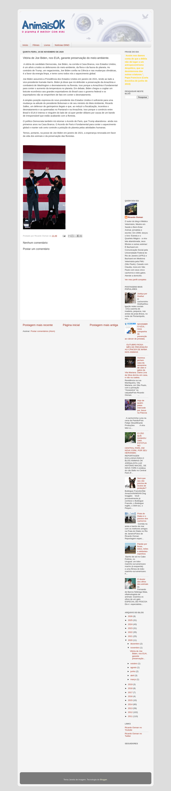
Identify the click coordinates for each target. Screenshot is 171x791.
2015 (130, 700)
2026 (130, 616)
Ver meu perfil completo (135, 279)
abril (132, 675)
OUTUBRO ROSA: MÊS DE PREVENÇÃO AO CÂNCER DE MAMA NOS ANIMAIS (136, 348)
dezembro (135, 644)
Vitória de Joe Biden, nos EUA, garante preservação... (138, 655)
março (133, 679)
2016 (130, 696)
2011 (130, 716)
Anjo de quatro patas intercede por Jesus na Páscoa (142, 406)
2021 (130, 636)
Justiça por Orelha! (142, 295)
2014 (130, 704)
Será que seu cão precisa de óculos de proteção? (142, 483)
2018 (130, 688)
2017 (130, 692)
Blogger (103, 779)
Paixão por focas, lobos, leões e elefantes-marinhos (142, 549)
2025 (130, 620)
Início (25, 45)
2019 (130, 684)
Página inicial (71, 325)
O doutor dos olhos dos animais (142, 581)
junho (133, 671)
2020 (130, 640)
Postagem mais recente (38, 325)
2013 (130, 708)
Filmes (36, 45)
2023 (130, 628)
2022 (130, 632)
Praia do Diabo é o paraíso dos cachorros (142, 517)
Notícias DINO (62, 45)
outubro (134, 663)
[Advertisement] (137, 148)
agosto (133, 667)
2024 (130, 624)
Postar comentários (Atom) (43, 331)
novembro (135, 647)
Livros (47, 45)
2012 (130, 712)
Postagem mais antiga (104, 325)
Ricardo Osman (135, 217)
